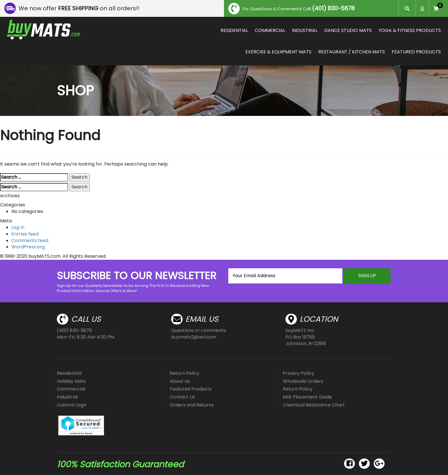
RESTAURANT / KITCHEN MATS (351, 52)
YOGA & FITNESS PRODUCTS (410, 30)
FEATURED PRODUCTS (416, 52)
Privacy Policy (298, 373)
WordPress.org (28, 246)
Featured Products (191, 389)
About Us (180, 381)
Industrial (67, 397)
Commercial (71, 389)
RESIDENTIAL (234, 30)
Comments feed (29, 240)
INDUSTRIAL (304, 30)
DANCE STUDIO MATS (348, 30)
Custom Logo (71, 405)
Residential (69, 373)
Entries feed (25, 234)
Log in (17, 227)
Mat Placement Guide (307, 397)
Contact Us (182, 397)
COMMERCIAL (270, 30)
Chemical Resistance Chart (314, 405)
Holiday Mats (71, 381)
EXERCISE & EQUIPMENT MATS (278, 52)
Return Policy (184, 373)
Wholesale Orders (303, 381)
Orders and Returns (192, 405)
